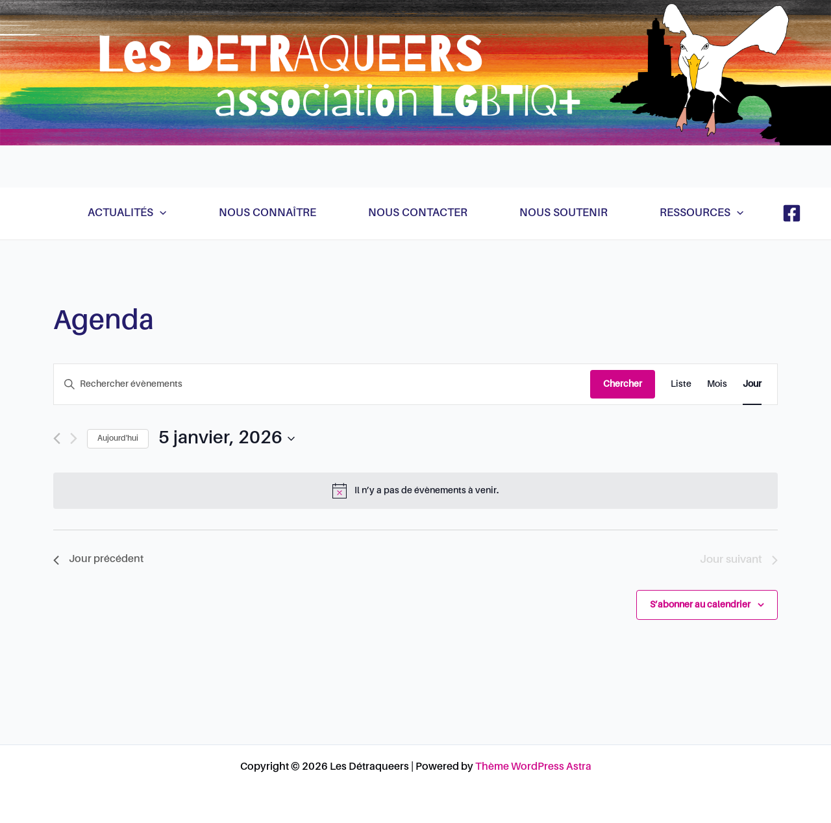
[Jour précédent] (56, 438)
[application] (159, 214)
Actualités (127, 214)
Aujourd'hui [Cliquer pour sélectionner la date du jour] (117, 439)
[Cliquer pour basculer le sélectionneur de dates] (226, 439)
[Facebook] (791, 213)
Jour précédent (98, 559)
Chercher (622, 384)
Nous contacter (417, 213)
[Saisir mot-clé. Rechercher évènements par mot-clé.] (322, 384)
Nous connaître (267, 213)
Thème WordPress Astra (533, 767)
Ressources (701, 214)
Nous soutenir (563, 213)
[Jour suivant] (73, 438)
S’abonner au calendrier (700, 604)
